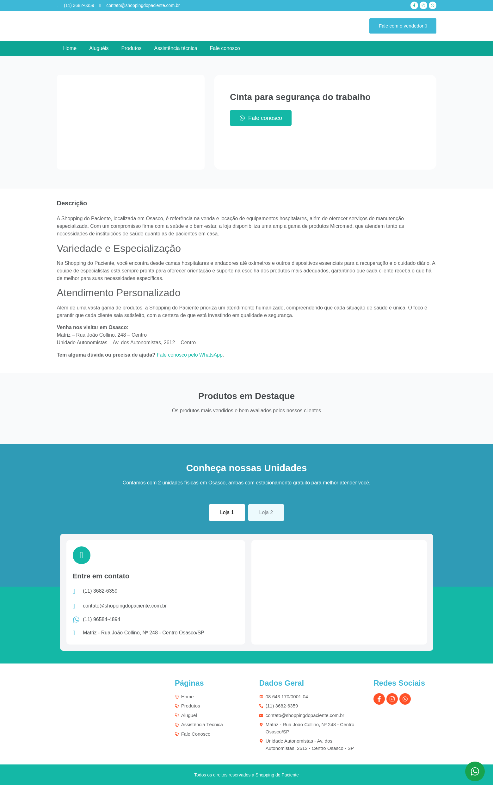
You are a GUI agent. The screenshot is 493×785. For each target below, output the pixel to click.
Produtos (131, 48)
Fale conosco (225, 48)
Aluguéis (98, 48)
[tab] (227, 512)
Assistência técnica (175, 48)
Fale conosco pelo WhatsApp (190, 355)
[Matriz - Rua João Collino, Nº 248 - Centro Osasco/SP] (339, 590)
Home (70, 48)
